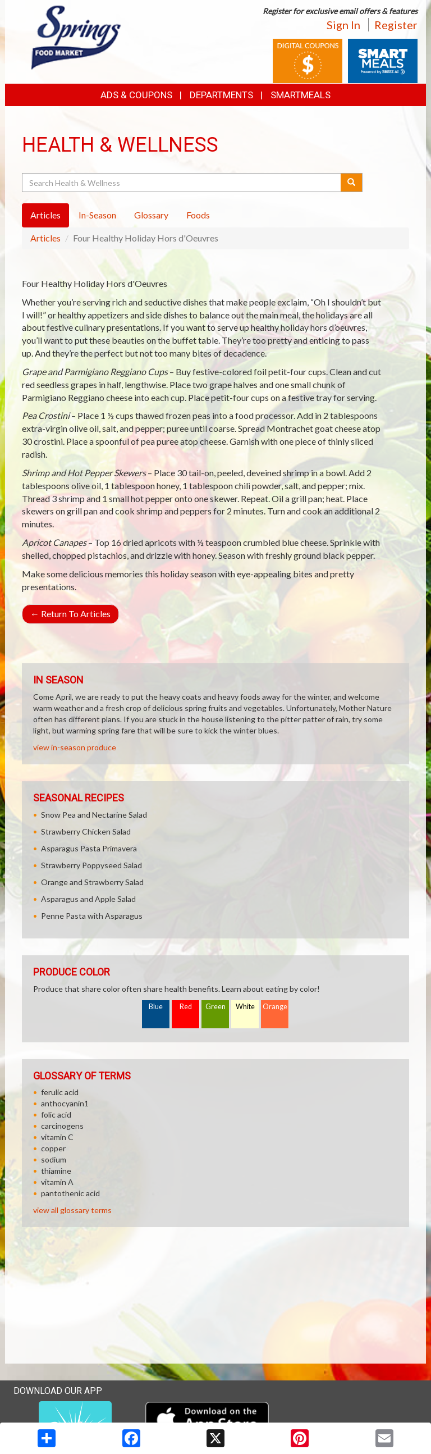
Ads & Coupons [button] (136, 95)
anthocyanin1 (65, 1103)
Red (186, 1006)
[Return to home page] (77, 37)
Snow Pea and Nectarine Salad (94, 814)
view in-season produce (74, 747)
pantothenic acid (70, 1193)
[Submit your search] (352, 182)
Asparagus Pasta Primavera (89, 848)
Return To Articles (70, 613)
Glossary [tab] (151, 214)
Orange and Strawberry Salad (92, 882)
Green (215, 1006)
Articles (45, 238)
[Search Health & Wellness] (182, 182)
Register (396, 24)
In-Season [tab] (97, 214)
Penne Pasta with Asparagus (92, 915)
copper (53, 1148)
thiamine (56, 1170)
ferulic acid (60, 1092)
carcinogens (62, 1126)
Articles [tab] (45, 214)
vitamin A (57, 1182)
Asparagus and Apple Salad (88, 899)
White (245, 1006)
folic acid (56, 1114)
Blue (156, 1006)
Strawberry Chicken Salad (86, 831)
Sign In (343, 24)
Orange (275, 1006)
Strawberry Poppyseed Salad (91, 865)
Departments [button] (221, 95)
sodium (53, 1159)
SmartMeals (300, 95)
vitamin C (57, 1137)
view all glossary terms (72, 1210)
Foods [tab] (198, 214)
